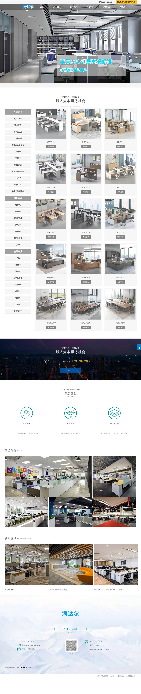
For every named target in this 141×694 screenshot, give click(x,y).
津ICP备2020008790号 (24, 667)
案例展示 (121, 7)
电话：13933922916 (105, 2)
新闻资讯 (73, 7)
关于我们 (56, 7)
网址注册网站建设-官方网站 (126, 2)
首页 (42, 7)
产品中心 (91, 7)
